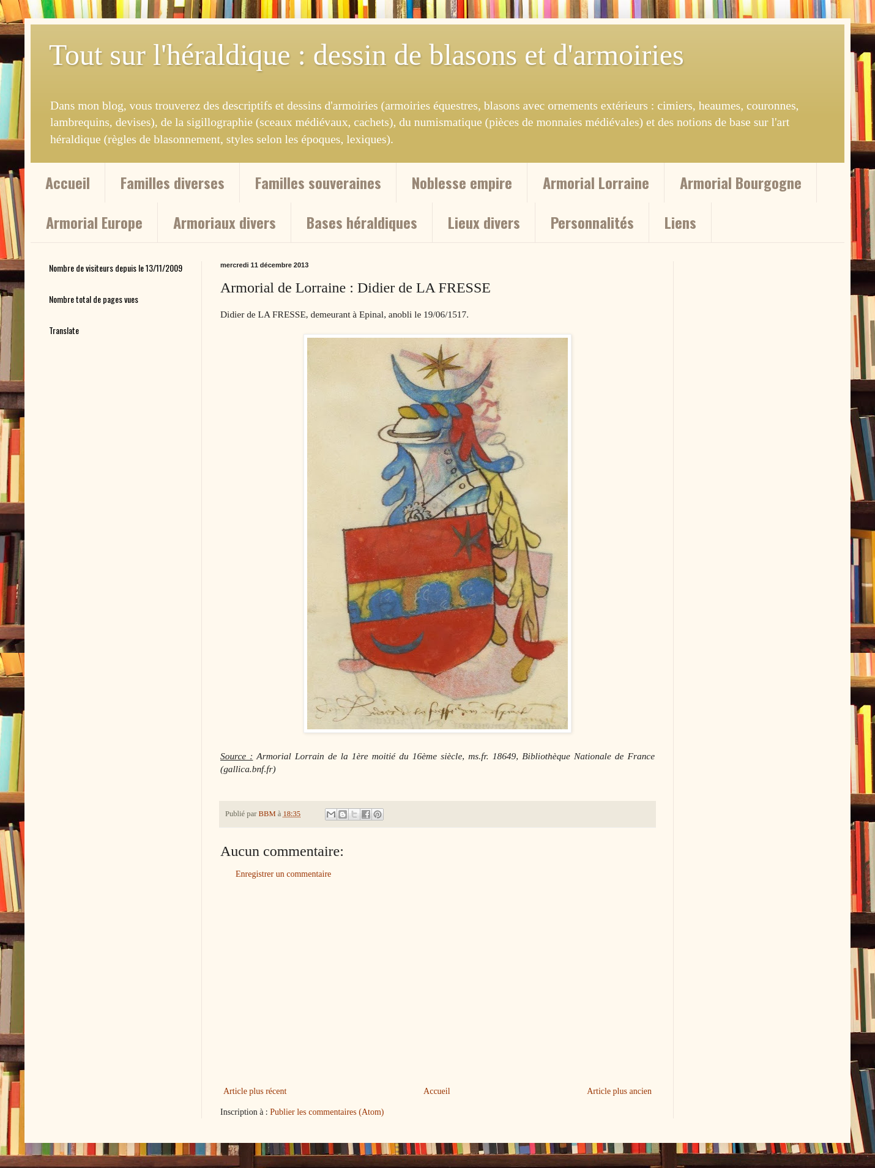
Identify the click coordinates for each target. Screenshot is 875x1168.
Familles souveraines (318, 182)
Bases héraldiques (362, 222)
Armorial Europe (94, 222)
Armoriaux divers (224, 222)
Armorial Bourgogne (741, 182)
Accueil (67, 182)
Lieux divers (484, 222)
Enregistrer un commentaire (283, 874)
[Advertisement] (437, 982)
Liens (680, 222)
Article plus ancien (619, 1091)
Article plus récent (254, 1091)
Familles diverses (173, 182)
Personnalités (592, 222)
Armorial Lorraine (596, 182)
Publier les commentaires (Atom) (327, 1112)
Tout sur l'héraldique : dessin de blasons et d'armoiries (366, 55)
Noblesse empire (462, 182)
